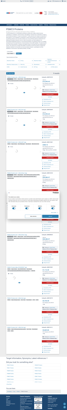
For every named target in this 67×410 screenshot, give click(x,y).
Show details (53, 212)
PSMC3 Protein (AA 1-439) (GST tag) (16, 142)
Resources (8, 402)
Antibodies (16, 24)
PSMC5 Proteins (38, 370)
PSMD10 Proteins (38, 379)
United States (52, 89)
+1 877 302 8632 (24, 1)
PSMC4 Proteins (38, 368)
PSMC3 (18, 391)
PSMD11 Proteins (38, 382)
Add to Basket (50, 94)
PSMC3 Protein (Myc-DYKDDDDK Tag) (17, 267)
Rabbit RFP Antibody (24, 406)
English (3, 1)
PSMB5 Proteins (10, 382)
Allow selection (33, 216)
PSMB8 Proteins (10, 373)
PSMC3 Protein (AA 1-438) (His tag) (16, 327)
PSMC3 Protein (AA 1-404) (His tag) (16, 298)
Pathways (46, 24)
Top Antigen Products (10, 403)
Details (50, 97)
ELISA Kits (22, 24)
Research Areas (53, 24)
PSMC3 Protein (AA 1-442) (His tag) (16, 109)
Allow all (50, 216)
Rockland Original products (25, 407)
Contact (31, 1)
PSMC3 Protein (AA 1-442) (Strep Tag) (17, 173)
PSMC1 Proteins (10, 368)
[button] (9, 384)
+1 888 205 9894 (53, 406)
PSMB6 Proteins (10, 379)
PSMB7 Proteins (10, 376)
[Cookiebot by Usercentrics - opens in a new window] (54, 193)
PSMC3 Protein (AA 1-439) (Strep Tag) (17, 234)
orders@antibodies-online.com (53, 14)
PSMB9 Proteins (10, 370)
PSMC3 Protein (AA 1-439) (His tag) (16, 77)
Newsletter (8, 401)
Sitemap (8, 405)
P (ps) (14, 391)
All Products (9, 24)
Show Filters (10, 73)
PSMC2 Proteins (10, 365)
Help (7, 399)
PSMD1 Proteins (38, 376)
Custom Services (33, 24)
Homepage (9, 391)
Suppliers (41, 24)
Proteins (27, 24)
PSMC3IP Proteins (38, 365)
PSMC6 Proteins (38, 373)
